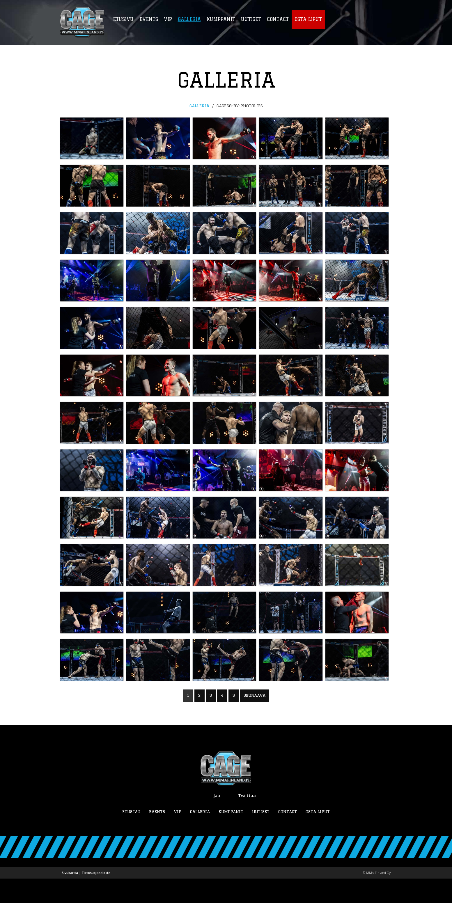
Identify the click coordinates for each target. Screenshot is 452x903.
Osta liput (318, 836)
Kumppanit (231, 836)
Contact (287, 836)
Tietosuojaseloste (95, 897)
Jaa (216, 820)
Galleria (199, 106)
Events (157, 836)
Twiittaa (247, 820)
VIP (177, 836)
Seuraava (254, 720)
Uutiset (261, 836)
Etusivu (131, 836)
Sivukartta (70, 897)
